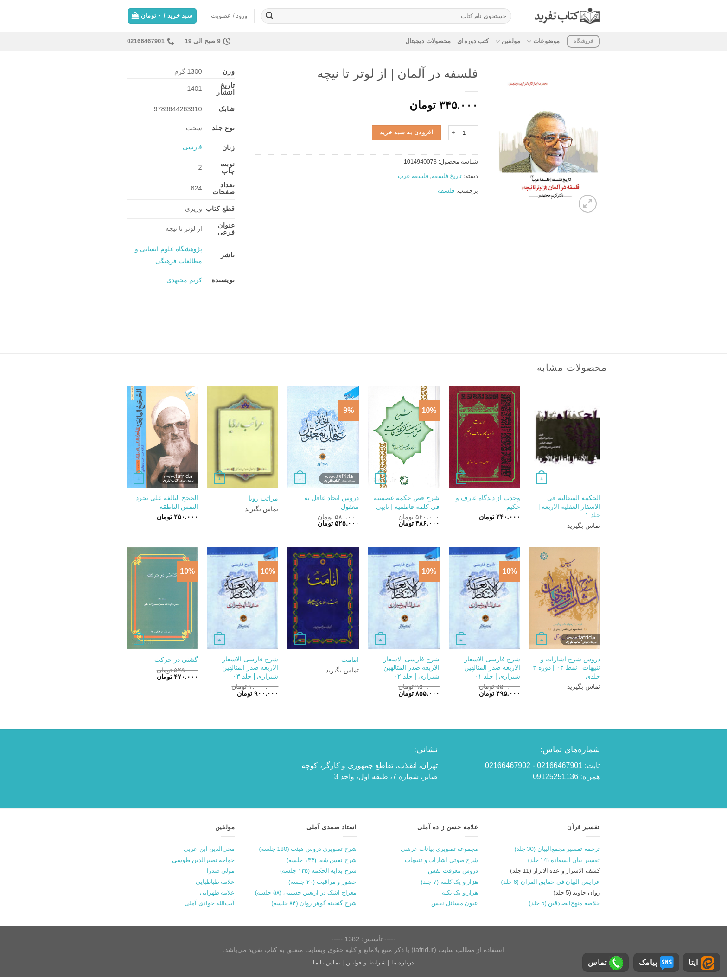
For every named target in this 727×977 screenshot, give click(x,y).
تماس (605, 963)
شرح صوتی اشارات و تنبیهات (441, 859)
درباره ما (402, 962)
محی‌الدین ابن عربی (209, 848)
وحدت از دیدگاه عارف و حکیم (488, 502)
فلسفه (446, 190)
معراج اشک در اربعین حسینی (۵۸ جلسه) (306, 892)
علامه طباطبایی (215, 881)
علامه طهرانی (217, 892)
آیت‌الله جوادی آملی (210, 903)
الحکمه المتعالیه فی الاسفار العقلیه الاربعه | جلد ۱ (569, 506)
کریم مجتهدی (184, 280)
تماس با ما (326, 962)
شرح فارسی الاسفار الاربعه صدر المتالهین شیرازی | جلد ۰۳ (250, 667)
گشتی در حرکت (176, 659)
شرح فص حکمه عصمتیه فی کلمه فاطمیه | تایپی (407, 502)
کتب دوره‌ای (473, 41)
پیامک (656, 963)
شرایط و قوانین (366, 962)
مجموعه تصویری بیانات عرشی (439, 848)
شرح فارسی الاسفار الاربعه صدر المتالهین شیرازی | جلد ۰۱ (492, 667)
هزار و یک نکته (460, 892)
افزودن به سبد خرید (407, 132)
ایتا (701, 963)
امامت (350, 659)
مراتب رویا (263, 498)
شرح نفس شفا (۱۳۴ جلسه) (322, 859)
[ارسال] (269, 16)
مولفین (507, 41)
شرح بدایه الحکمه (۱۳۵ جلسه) (318, 870)
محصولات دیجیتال (428, 41)
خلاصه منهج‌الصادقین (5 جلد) (564, 903)
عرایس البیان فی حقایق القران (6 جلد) (550, 881)
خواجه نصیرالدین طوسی (203, 859)
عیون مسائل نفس (454, 903)
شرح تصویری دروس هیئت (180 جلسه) (308, 848)
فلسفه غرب (413, 175)
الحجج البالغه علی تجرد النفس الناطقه (167, 502)
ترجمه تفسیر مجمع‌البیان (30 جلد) (557, 848)
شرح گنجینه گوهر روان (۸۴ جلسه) (314, 903)
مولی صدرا (221, 870)
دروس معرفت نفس (453, 870)
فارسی (192, 147)
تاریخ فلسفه (447, 175)
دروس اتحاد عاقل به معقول (331, 502)
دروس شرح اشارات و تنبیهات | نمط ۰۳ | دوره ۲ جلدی (566, 667)
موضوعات (543, 41)
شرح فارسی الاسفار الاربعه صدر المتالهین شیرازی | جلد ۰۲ (411, 667)
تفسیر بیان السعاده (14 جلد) (564, 859)
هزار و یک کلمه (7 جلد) (449, 881)
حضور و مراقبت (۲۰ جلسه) (322, 881)
